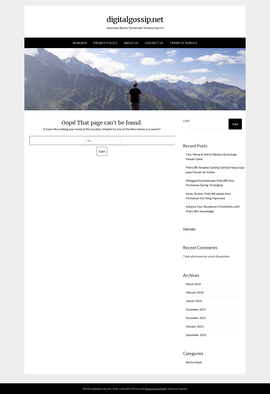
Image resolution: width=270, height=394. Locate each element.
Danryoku (189, 228)
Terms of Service (183, 43)
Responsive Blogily (156, 388)
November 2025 (196, 318)
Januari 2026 (194, 301)
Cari (186, 121)
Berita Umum (194, 362)
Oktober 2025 (195, 326)
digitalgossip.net (135, 19)
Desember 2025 (196, 309)
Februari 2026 (195, 292)
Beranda (80, 43)
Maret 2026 (193, 284)
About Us (131, 43)
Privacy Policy (105, 43)
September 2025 (196, 335)
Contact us (154, 43)
